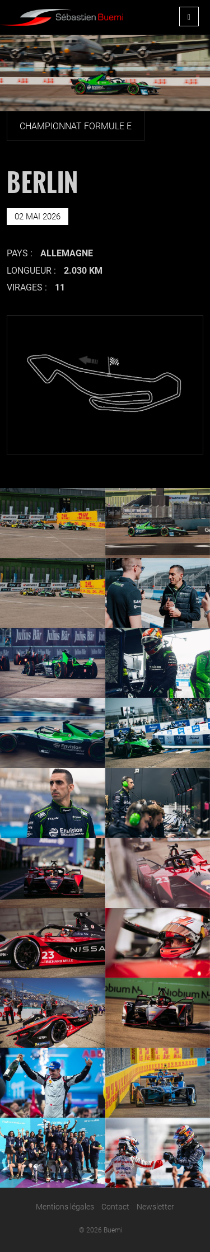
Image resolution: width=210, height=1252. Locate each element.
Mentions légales (65, 1206)
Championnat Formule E (76, 126)
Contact (115, 1206)
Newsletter (155, 1206)
